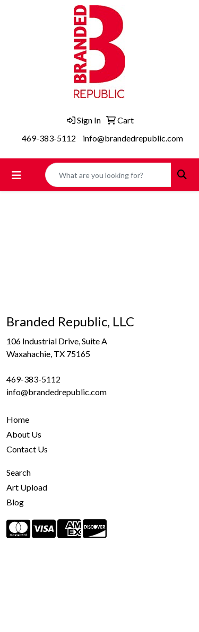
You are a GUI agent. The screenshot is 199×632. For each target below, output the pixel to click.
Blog (15, 502)
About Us (23, 434)
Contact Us (27, 449)
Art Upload (26, 487)
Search (18, 472)
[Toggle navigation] (16, 175)
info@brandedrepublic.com (133, 138)
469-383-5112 (49, 138)
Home (17, 419)
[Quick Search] (108, 175)
